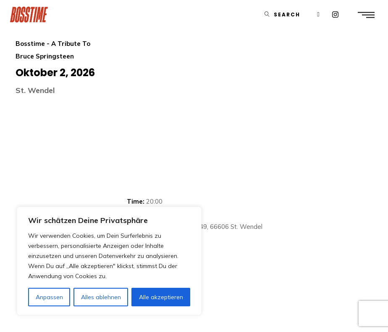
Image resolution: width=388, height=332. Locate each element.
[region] (109, 261)
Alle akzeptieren (161, 297)
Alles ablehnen (101, 297)
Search (287, 14)
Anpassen (49, 297)
